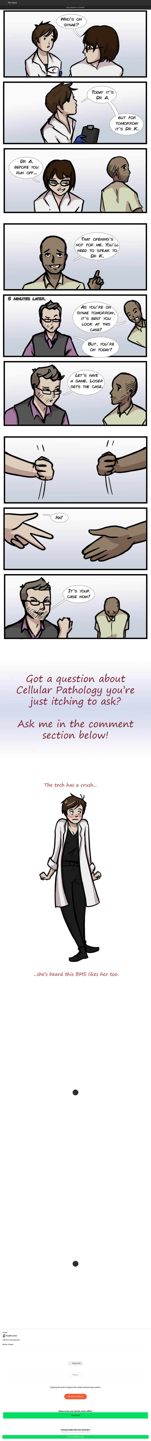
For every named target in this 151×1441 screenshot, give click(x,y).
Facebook (66, 1355)
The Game (12, 3)
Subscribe (76, 1363)
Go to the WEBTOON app (75, 1437)
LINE (58, 1355)
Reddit (92, 1355)
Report (75, 1375)
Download (75, 1415)
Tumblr (84, 1355)
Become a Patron (75, 1396)
